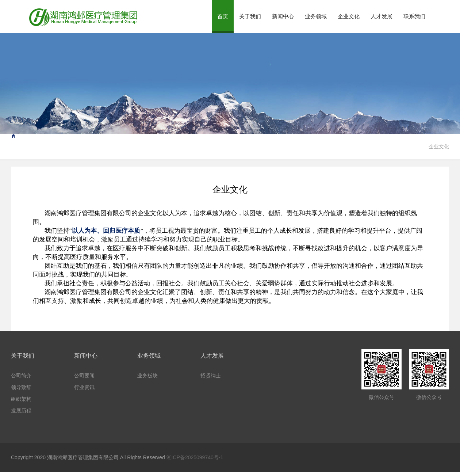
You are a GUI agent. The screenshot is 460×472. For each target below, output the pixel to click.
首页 (222, 16)
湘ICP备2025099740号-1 (194, 457)
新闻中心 (283, 16)
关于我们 (250, 16)
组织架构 (21, 399)
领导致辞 (21, 387)
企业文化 (349, 16)
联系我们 (414, 16)
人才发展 (381, 16)
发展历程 (21, 411)
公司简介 (21, 375)
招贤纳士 (210, 375)
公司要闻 (84, 375)
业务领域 (316, 16)
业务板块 (147, 375)
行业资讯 (84, 387)
